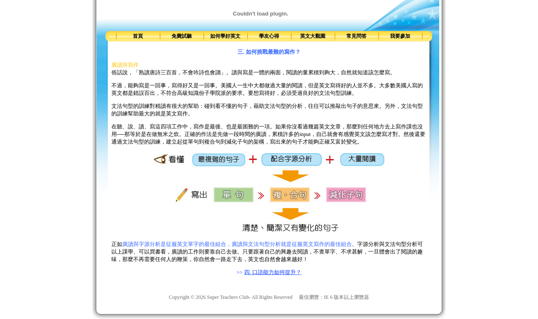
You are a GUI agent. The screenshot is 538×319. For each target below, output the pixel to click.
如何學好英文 (225, 36)
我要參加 (400, 36)
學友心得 (269, 36)
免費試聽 (181, 36)
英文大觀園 (312, 36)
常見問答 (356, 36)
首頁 (138, 36)
